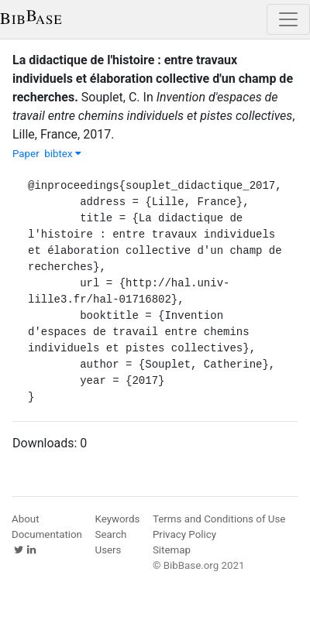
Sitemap (172, 550)
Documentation (47, 534)
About (26, 519)
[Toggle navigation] (288, 19)
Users (108, 550)
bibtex (62, 153)
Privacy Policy (184, 534)
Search (111, 534)
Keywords (117, 519)
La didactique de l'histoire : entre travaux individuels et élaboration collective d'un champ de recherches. (152, 78)
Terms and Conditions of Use (219, 519)
